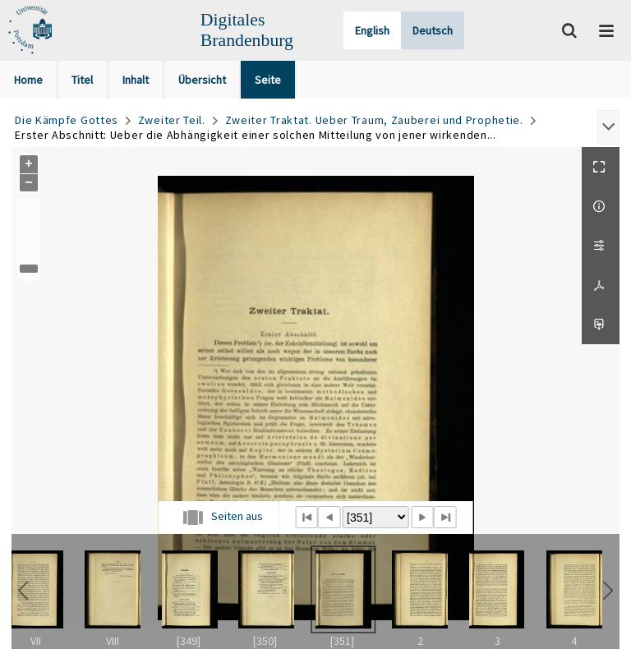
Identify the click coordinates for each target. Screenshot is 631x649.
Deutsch (432, 30)
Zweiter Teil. (171, 120)
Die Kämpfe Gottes (66, 120)
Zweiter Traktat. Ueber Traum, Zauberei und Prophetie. (374, 120)
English (372, 30)
